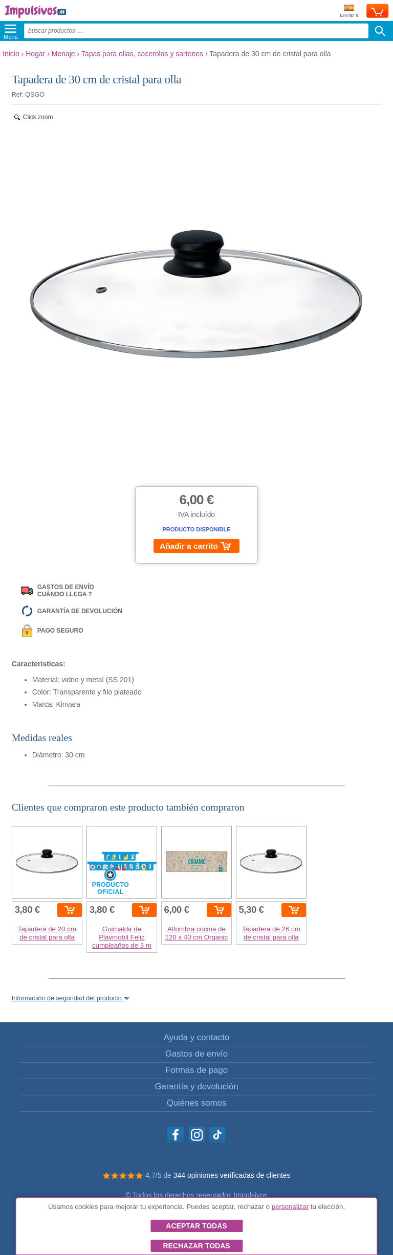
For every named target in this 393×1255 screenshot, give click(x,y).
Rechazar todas (196, 1246)
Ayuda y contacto (196, 1037)
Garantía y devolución (196, 1086)
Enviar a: (350, 11)
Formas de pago (196, 1070)
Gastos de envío (196, 1054)
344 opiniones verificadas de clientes (232, 1175)
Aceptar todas (196, 1226)
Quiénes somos (197, 1103)
